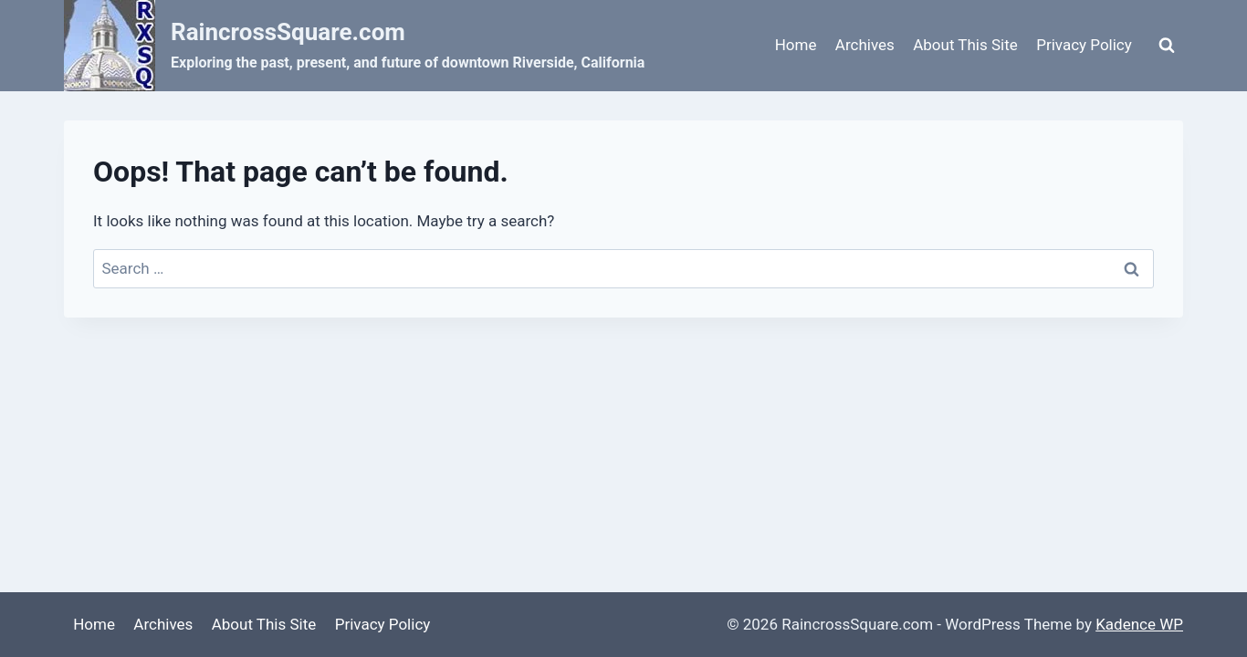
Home (796, 45)
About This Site (965, 45)
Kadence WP (1139, 624)
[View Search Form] (1166, 45)
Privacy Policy (1084, 45)
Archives (865, 45)
